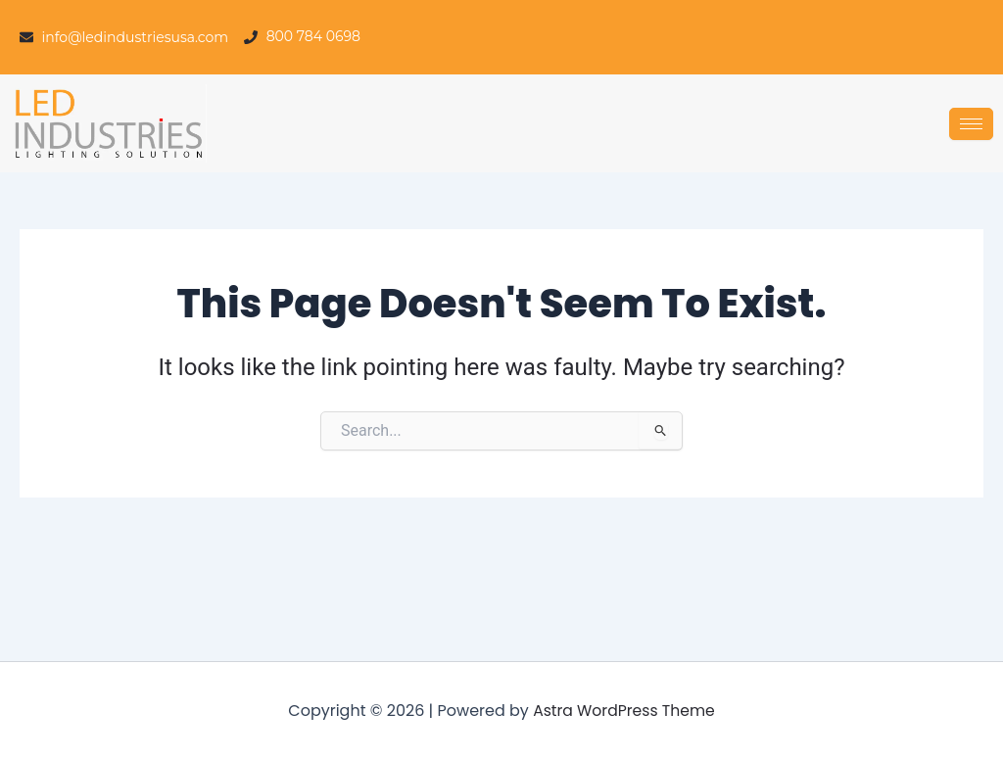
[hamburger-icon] (971, 124)
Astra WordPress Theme (624, 710)
